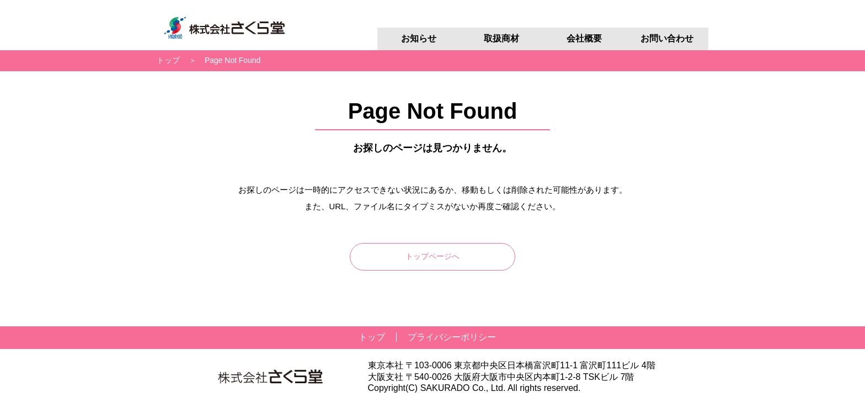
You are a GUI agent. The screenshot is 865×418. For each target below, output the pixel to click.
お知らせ (418, 38)
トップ (168, 60)
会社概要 (584, 38)
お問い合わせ (666, 38)
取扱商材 (501, 38)
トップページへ (432, 256)
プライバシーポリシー (452, 337)
